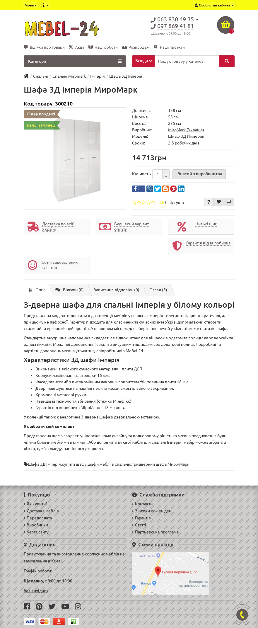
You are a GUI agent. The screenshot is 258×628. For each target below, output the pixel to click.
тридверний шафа (149, 464)
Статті (139, 525)
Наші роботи (103, 47)
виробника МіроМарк (79, 407)
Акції (76, 47)
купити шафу (74, 464)
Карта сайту (36, 532)
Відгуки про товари (44, 47)
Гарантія (141, 517)
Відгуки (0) (69, 289)
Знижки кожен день (152, 510)
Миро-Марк (178, 464)
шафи (93, 464)
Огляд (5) (158, 289)
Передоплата (38, 517)
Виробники (36, 525)
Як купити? (35, 503)
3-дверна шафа (95, 417)
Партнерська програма (155, 532)
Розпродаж (135, 47)
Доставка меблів (41, 510)
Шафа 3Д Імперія (44, 464)
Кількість (141, 173)
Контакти (142, 503)
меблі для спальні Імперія (157, 442)
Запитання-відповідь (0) (116, 289)
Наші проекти (169, 47)
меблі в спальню (115, 464)
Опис (37, 289)
